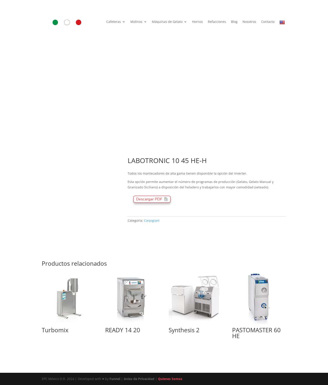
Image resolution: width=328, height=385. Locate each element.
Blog (234, 22)
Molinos (136, 22)
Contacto (268, 22)
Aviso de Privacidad (139, 379)
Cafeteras (113, 22)
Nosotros (249, 22)
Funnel (115, 379)
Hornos (197, 22)
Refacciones (217, 22)
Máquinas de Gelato (167, 22)
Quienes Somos (170, 379)
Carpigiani (152, 220)
